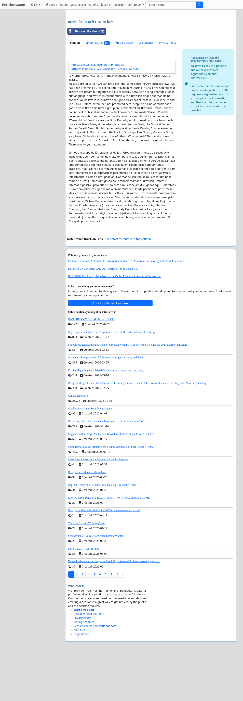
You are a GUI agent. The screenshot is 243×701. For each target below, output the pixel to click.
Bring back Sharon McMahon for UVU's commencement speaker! (104, 557)
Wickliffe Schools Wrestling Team (86, 570)
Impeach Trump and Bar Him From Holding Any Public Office (102, 532)
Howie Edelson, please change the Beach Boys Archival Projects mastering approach (114, 608)
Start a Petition (56, 5)
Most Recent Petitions (84, 5)
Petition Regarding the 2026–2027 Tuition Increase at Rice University (106, 417)
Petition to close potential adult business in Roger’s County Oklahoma (106, 404)
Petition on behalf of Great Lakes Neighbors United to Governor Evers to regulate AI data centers (126, 308)
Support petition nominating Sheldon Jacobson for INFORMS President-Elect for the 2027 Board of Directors (127, 391)
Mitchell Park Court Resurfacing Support (90, 455)
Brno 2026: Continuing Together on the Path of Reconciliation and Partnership (114, 323)
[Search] (170, 5)
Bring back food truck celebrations (87, 519)
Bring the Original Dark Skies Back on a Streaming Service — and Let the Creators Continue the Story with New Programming (137, 430)
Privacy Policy (167, 90)
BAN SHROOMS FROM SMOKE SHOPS (91, 366)
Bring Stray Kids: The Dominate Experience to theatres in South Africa (106, 468)
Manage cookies (84, 669)
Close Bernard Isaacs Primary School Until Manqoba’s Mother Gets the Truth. (110, 494)
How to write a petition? (89, 661)
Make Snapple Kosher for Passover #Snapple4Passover (98, 506)
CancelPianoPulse (78, 442)
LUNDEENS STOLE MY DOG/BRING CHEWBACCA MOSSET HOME (109, 545)
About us (79, 677)
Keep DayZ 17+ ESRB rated (83, 596)
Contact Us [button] (134, 5)
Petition (75, 90)
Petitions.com (13, 4)
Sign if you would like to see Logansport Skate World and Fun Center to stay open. (113, 379)
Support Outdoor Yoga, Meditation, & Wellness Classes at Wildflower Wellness (111, 481)
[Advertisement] (150, 38)
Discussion (124, 90)
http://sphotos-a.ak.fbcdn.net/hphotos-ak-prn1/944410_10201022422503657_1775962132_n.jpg (105, 114)
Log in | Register (113, 5)
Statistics (146, 90)
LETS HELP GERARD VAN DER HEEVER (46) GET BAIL (103, 316)
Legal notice (81, 681)
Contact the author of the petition (128, 286)
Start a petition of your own (110, 350)
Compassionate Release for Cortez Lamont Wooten (96, 583)
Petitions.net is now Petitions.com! (95, 673)
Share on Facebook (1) (85, 79)
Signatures (98, 90)
